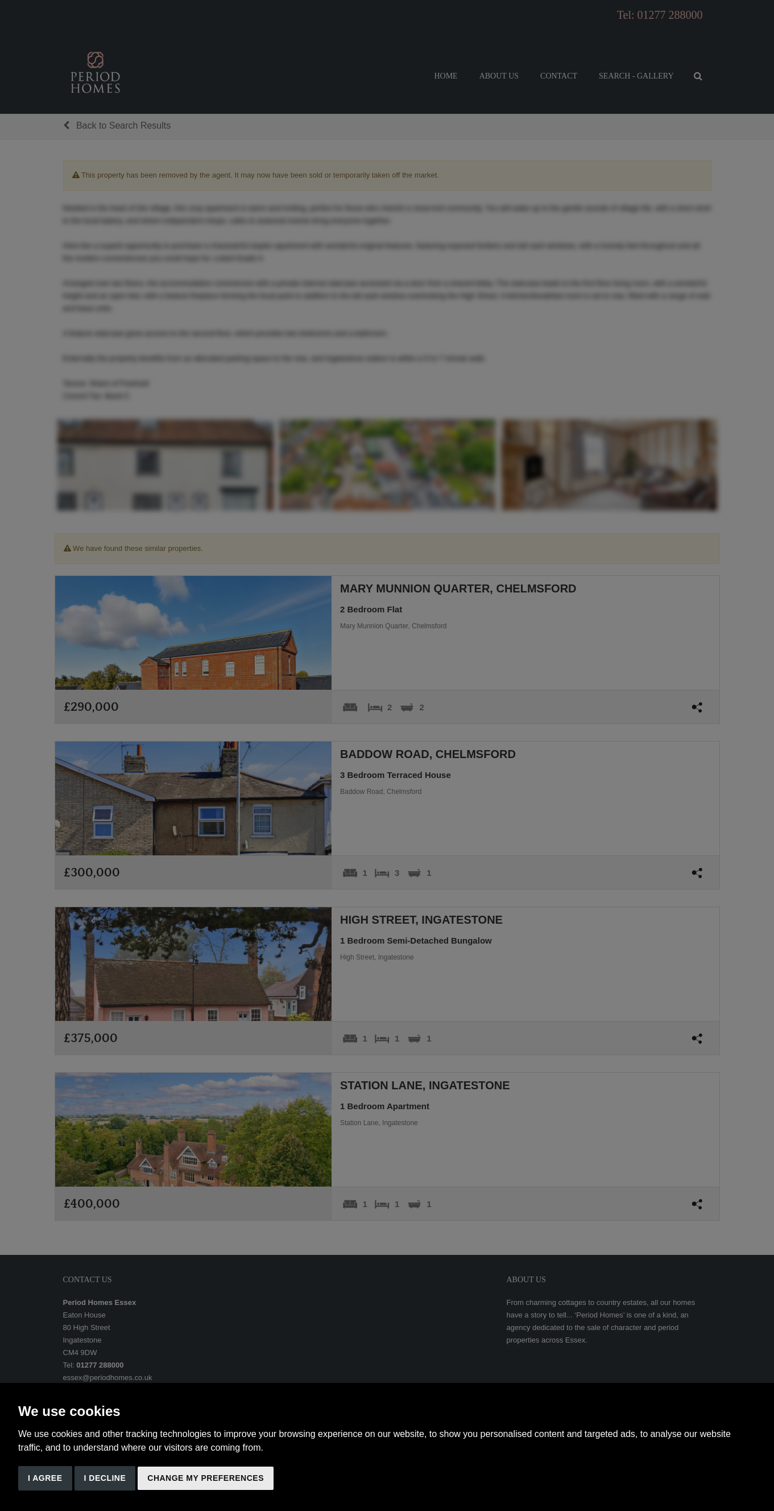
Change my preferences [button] (205, 1478)
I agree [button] (45, 1478)
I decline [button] (105, 1478)
